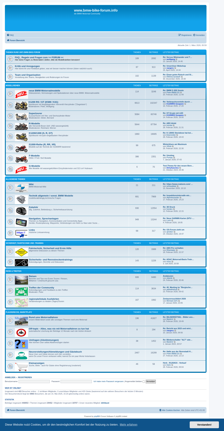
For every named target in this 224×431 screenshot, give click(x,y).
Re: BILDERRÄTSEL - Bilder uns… (178, 317)
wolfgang (171, 59)
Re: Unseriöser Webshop (174, 66)
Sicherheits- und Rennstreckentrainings (51, 259)
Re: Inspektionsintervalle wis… (177, 195)
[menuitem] (10, 35)
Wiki (31, 184)
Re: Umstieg (168, 155)
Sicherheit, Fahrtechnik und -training (25, 243)
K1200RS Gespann (175, 104)
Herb (169, 365)
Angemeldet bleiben (135, 381)
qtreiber (170, 232)
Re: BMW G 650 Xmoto (173, 90)
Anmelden (10, 377)
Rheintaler (171, 250)
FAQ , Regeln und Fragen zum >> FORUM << (39, 57)
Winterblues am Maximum (175, 144)
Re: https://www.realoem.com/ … (178, 184)
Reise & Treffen (13, 271)
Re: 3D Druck (169, 207)
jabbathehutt (172, 289)
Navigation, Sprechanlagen (43, 218)
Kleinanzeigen (36, 363)
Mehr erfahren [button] (128, 424)
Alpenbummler (173, 197)
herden (170, 209)
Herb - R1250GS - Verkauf (174, 363)
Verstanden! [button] (204, 424)
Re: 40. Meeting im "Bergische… (177, 287)
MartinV (170, 319)
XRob (169, 146)
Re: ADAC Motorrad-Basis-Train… (178, 259)
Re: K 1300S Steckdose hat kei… (178, 133)
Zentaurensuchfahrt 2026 (174, 299)
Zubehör (33, 207)
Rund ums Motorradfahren (43, 317)
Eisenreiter (171, 135)
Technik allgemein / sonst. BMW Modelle (51, 195)
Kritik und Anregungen (27, 66)
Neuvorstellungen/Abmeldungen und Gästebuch (55, 351)
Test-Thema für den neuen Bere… (178, 166)
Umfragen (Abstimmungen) (44, 340)
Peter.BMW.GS (173, 92)
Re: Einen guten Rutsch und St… (178, 75)
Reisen (32, 276)
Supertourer (35, 113)
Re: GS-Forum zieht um (173, 230)
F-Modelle (34, 155)
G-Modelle (34, 166)
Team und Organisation (27, 75)
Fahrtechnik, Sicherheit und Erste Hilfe (50, 248)
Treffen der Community (41, 287)
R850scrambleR (173, 77)
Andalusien (168, 276)
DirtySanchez (173, 168)
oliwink (169, 278)
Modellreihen (13, 86)
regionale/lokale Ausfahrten (44, 299)
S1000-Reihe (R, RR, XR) (42, 144)
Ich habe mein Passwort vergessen (109, 381)
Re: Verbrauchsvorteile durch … (177, 102)
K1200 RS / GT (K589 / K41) (43, 102)
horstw (169, 125)
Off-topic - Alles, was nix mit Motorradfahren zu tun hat (59, 328)
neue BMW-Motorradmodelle (44, 90)
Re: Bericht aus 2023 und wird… (177, 328)
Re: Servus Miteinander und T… (177, 57)
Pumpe (170, 157)
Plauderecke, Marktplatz (19, 312)
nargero (170, 68)
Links (32, 230)
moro (169, 261)
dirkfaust (105, 403)
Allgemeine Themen (15, 179)
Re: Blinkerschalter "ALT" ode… (177, 340)
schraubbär (171, 186)
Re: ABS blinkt (169, 123)
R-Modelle (34, 123)
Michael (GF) (172, 301)
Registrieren (25, 377)
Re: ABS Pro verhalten (173, 248)
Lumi (169, 220)
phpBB (96, 416)
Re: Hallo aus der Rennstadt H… (177, 351)
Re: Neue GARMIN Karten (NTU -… (178, 218)
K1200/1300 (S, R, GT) (41, 133)
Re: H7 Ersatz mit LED (173, 113)
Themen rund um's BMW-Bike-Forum (23, 52)
